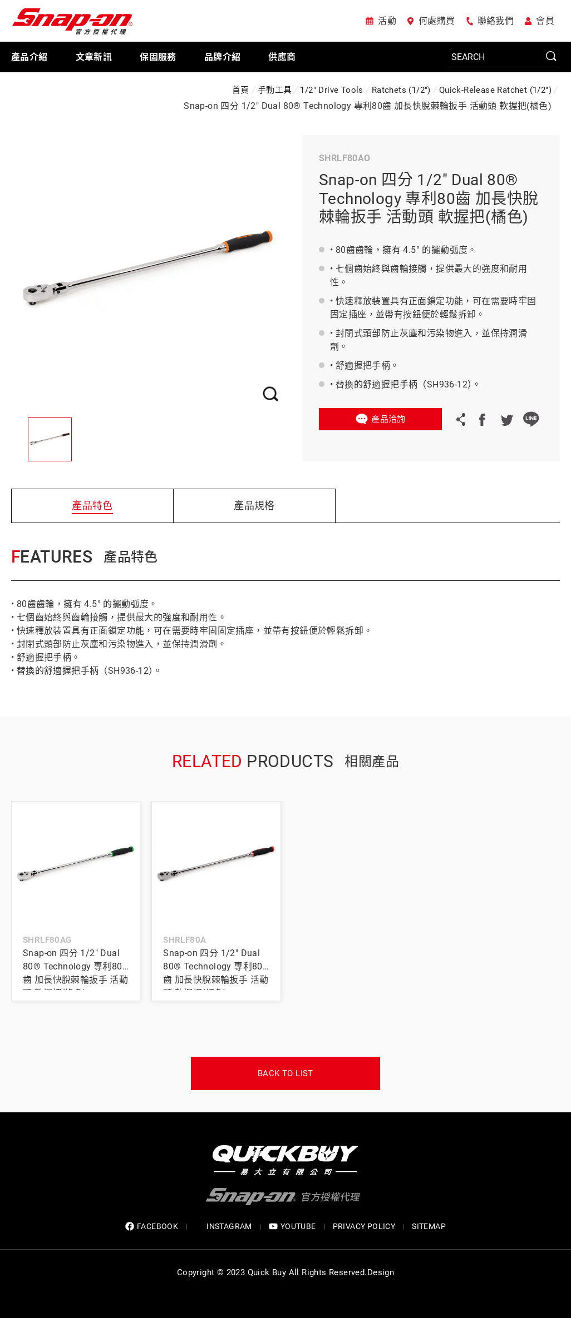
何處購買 (437, 21)
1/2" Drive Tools (331, 90)
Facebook (482, 419)
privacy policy (364, 1226)
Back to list (285, 1073)
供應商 (282, 57)
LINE (531, 419)
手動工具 (275, 90)
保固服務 (158, 57)
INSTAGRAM (223, 1226)
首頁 (240, 90)
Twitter (506, 419)
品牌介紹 (222, 57)
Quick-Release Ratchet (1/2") (495, 90)
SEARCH (551, 56)
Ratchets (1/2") (401, 90)
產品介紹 (29, 57)
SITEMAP (429, 1226)
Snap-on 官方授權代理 (72, 21)
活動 (387, 21)
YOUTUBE (292, 1226)
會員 (545, 21)
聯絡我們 (496, 21)
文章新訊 (94, 57)
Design (380, 1272)
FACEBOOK (151, 1226)
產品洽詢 (388, 419)
